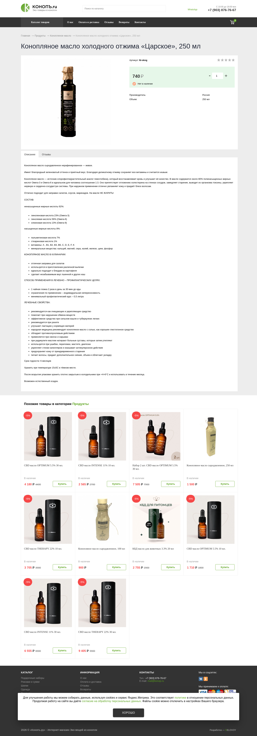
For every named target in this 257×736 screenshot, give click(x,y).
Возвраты (124, 22)
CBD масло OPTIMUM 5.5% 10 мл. (206, 548)
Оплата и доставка (89, 22)
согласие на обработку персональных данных (111, 701)
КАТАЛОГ (27, 672)
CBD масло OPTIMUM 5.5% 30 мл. (43, 465)
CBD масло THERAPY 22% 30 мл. (97, 632)
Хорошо (128, 712)
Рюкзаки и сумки (30, 681)
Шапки (24, 685)
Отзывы (108, 22)
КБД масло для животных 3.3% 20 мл (153, 548)
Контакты (140, 22)
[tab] (30, 154)
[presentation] (29, 154)
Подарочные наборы (32, 678)
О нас (70, 22)
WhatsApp (192, 9)
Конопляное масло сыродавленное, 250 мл (210, 465)
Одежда (25, 689)
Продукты (80, 404)
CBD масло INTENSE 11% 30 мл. (42, 632)
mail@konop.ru (156, 681)
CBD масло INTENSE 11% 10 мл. (96, 465)
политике (180, 697)
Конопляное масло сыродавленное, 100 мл (101, 548)
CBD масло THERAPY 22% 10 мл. (43, 548)
